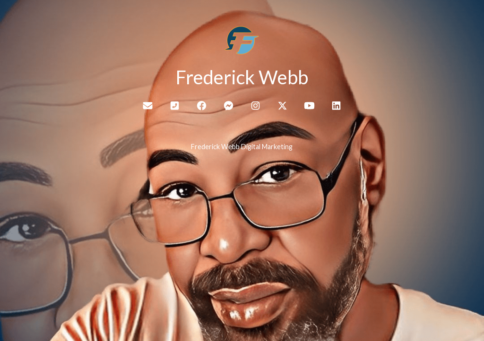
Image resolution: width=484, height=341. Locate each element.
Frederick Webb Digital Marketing (242, 147)
